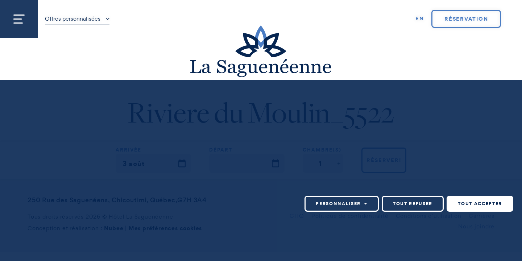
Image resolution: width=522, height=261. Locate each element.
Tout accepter (480, 170)
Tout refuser (412, 170)
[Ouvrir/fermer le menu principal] (19, 19)
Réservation (466, 18)
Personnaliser (342, 170)
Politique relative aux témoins (123, 253)
